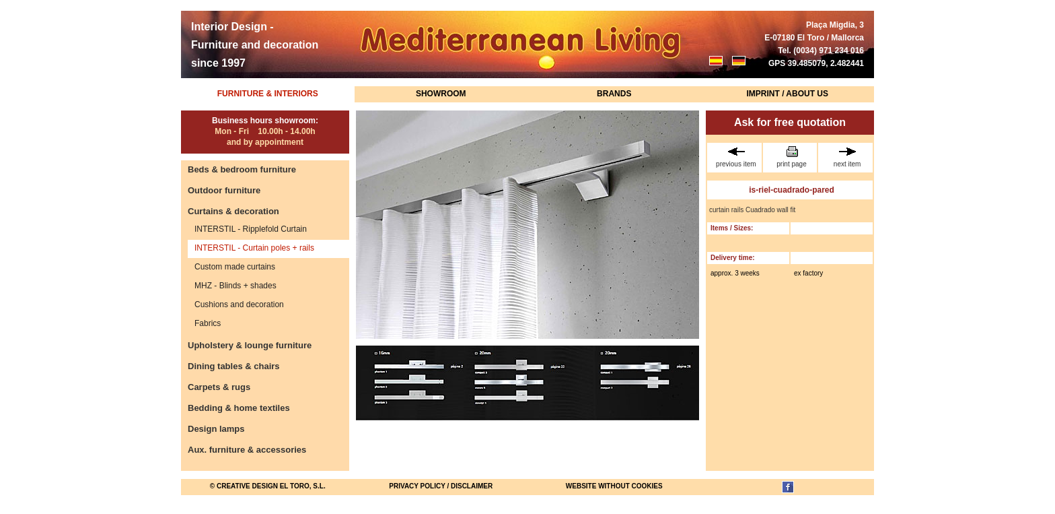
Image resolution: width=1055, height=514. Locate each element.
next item (847, 157)
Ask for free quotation (790, 122)
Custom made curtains (234, 266)
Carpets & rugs (219, 387)
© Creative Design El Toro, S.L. (268, 486)
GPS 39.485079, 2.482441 (816, 63)
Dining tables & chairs (234, 366)
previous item (736, 157)
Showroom (441, 93)
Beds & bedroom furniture (242, 169)
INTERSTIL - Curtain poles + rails (254, 248)
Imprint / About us (787, 93)
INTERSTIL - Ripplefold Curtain (250, 229)
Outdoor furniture (224, 190)
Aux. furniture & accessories (247, 450)
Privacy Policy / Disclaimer (441, 486)
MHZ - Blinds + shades (235, 285)
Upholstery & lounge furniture (250, 345)
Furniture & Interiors (267, 93)
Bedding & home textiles (239, 408)
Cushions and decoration (239, 304)
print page (791, 157)
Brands (614, 93)
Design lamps (216, 429)
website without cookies (614, 486)
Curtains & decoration (233, 211)
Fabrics (207, 323)
